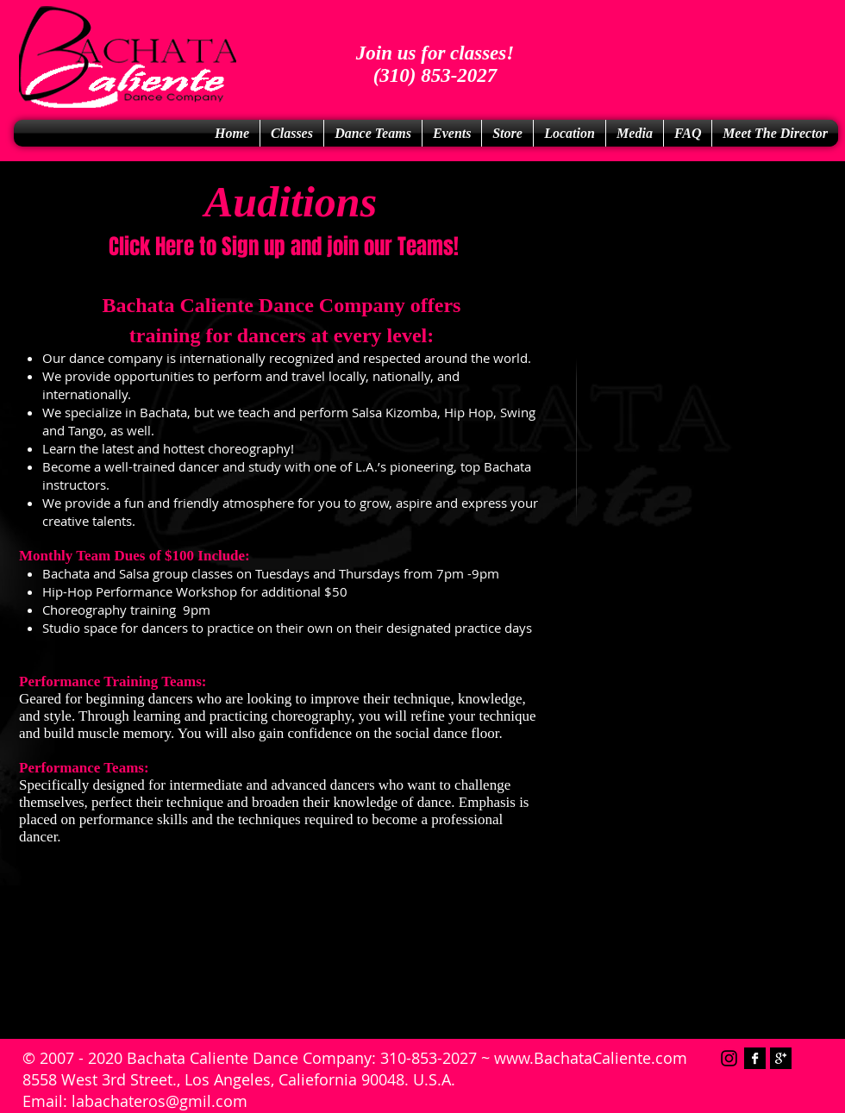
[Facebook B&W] (755, 1058)
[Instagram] (729, 1058)
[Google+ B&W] (781, 1058)
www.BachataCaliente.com (590, 1057)
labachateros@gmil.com (159, 1101)
